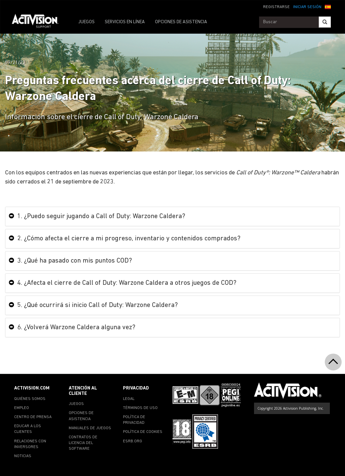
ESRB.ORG (132, 441)
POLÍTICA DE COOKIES (142, 432)
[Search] (325, 22)
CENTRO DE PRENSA (33, 417)
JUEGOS (86, 22)
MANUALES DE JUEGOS (90, 428)
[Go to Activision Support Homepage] (38, 22)
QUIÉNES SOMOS (29, 399)
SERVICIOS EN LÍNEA (125, 22)
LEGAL (128, 399)
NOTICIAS (22, 456)
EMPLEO (21, 408)
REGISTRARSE (276, 7)
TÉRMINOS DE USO (140, 408)
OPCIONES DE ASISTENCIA (181, 22)
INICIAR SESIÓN (307, 7)
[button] (328, 6)
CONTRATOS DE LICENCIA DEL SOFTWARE (83, 443)
